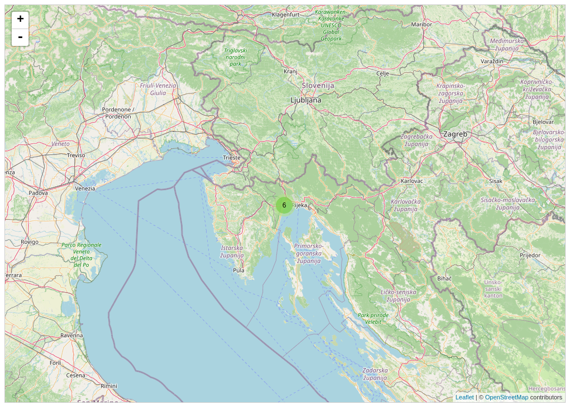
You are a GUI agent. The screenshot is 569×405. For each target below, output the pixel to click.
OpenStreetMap (507, 397)
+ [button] (20, 20)
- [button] (20, 37)
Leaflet (465, 397)
